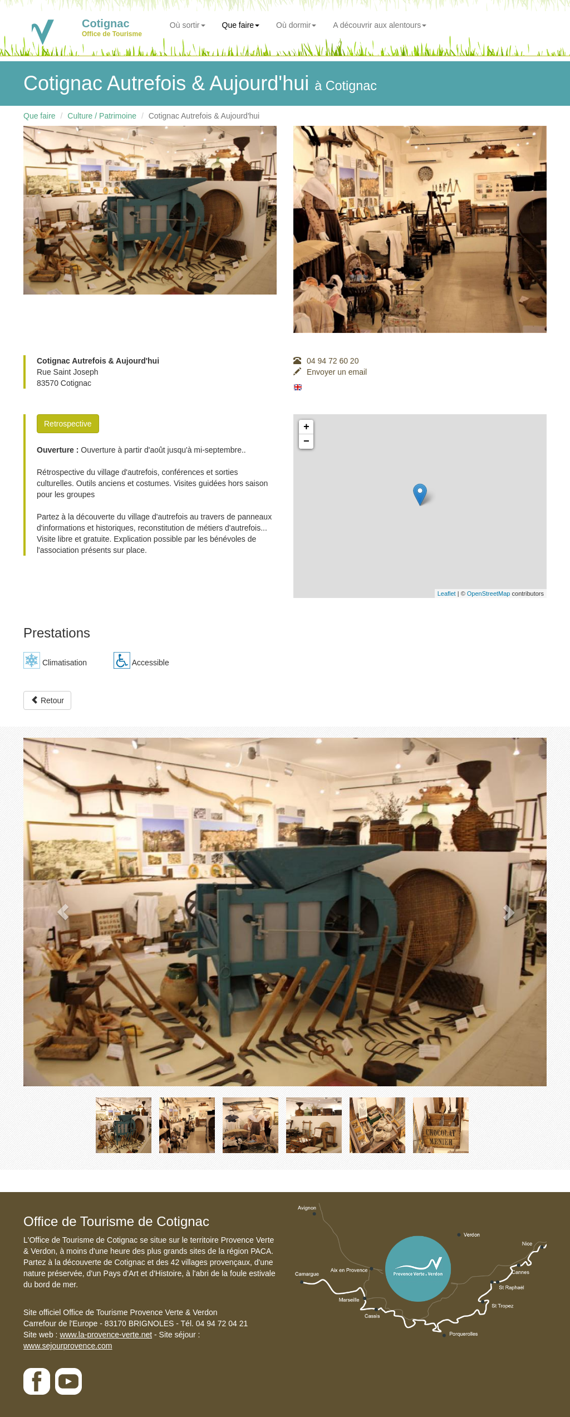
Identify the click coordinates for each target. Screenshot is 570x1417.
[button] (62, 912)
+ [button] (306, 427)
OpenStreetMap (488, 593)
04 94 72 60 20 (325, 360)
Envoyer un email (330, 371)
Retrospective (68, 423)
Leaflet (447, 593)
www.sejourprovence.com (67, 1345)
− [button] (306, 441)
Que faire (241, 25)
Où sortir (187, 25)
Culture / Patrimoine (101, 115)
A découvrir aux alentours (379, 25)
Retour (47, 700)
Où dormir (296, 25)
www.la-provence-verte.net (106, 1334)
